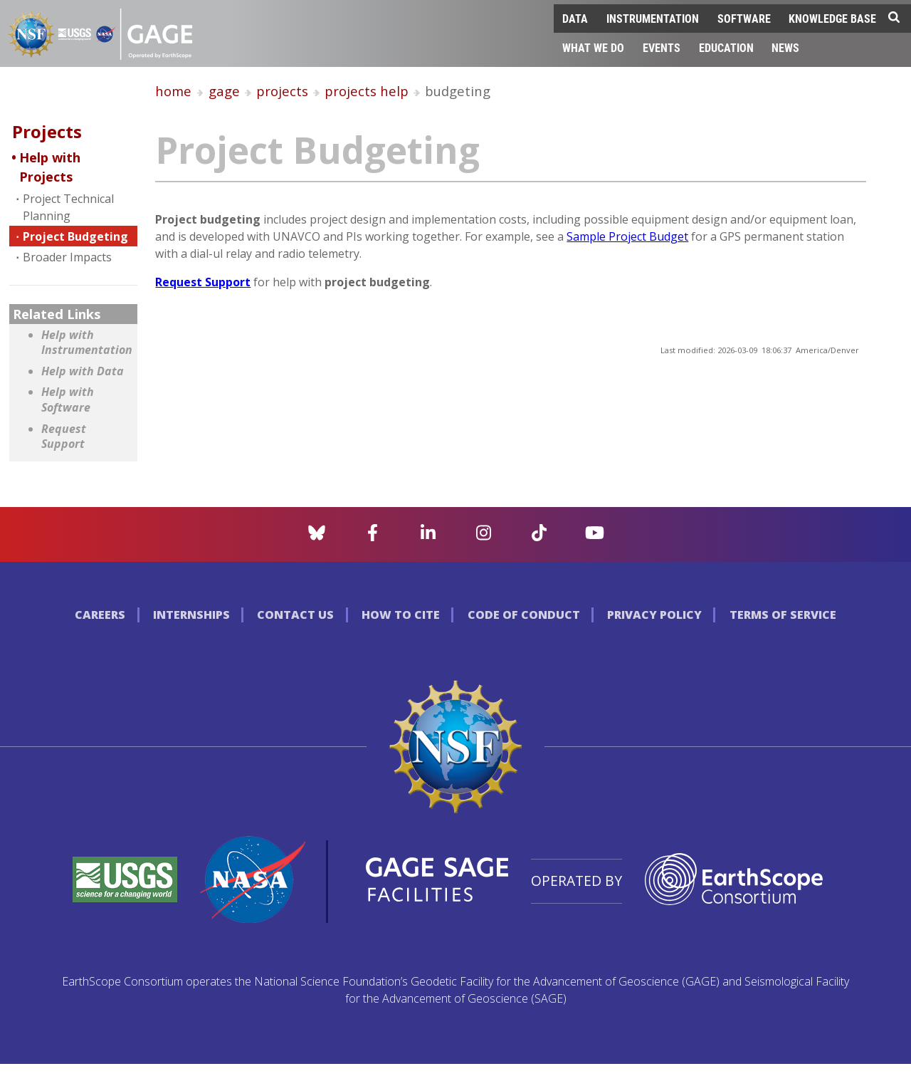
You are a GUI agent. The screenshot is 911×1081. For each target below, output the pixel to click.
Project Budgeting (75, 236)
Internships (191, 614)
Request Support (63, 437)
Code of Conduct (524, 614)
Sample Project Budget (627, 236)
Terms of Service (783, 614)
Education (726, 47)
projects (282, 91)
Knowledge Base (832, 18)
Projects (47, 131)
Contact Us (295, 614)
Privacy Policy (654, 614)
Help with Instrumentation (85, 343)
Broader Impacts (67, 257)
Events (661, 47)
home (173, 91)
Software (744, 18)
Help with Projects (49, 167)
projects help (367, 91)
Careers (100, 614)
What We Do (593, 47)
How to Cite (401, 614)
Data (575, 18)
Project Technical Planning (68, 207)
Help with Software (67, 400)
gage (224, 91)
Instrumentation (652, 18)
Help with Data (82, 371)
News (785, 47)
